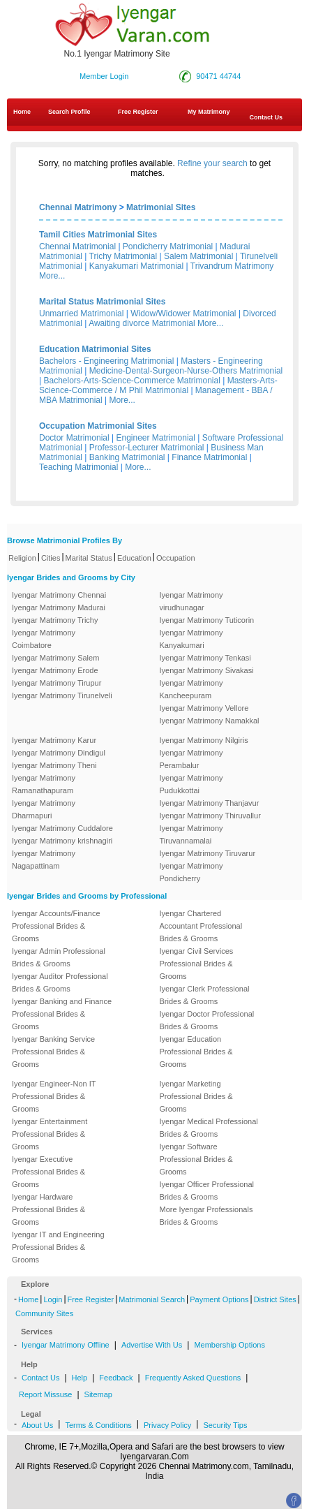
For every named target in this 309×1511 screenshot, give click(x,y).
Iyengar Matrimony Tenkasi (205, 658)
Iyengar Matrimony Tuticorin (207, 620)
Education (134, 558)
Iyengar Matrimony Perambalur (191, 759)
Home (22, 111)
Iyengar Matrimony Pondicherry (191, 872)
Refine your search (212, 163)
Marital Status (89, 558)
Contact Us (40, 1377)
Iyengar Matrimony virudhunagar (191, 601)
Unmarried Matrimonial (81, 313)
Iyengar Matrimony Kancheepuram (191, 689)
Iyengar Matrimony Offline (66, 1345)
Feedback (116, 1377)
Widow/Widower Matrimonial (183, 313)
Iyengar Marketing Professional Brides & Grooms (196, 1096)
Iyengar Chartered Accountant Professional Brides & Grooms (201, 926)
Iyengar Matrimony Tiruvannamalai (191, 834)
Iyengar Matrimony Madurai (58, 607)
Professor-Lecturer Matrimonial (146, 447)
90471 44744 (218, 76)
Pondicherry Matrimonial (168, 246)
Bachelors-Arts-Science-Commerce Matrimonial (131, 380)
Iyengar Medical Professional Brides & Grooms (209, 1127)
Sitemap (98, 1394)
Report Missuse (45, 1394)
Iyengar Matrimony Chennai (59, 595)
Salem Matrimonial (198, 256)
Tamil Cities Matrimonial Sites (98, 234)
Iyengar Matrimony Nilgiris (204, 740)
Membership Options (229, 1345)
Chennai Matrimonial (77, 246)
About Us (37, 1425)
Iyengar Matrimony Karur (54, 740)
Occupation (175, 558)
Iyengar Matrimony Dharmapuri (43, 809)
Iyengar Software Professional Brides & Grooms (196, 1159)
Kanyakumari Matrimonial (136, 266)
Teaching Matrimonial (78, 467)
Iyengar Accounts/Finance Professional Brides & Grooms (56, 926)
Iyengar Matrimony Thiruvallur (210, 815)
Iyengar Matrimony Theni (54, 765)
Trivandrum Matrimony (232, 266)
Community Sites (44, 1313)
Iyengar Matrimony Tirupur (56, 683)
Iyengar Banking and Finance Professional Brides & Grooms (62, 1014)
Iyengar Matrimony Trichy (55, 620)
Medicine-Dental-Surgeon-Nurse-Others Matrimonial (185, 371)
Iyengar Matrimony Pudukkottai (191, 784)
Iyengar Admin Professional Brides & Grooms (58, 957)
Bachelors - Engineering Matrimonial (106, 361)
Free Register (138, 111)
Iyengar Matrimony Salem (55, 658)
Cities (51, 558)
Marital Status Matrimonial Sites (102, 302)
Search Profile (69, 111)
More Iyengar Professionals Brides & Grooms (206, 1215)
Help (80, 1377)
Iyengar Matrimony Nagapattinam (43, 859)
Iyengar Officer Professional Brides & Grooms (207, 1190)
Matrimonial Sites (160, 207)
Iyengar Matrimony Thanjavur (209, 803)
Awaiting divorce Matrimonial (142, 323)
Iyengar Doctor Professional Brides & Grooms (207, 1020)
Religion (22, 558)
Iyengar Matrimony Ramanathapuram (43, 784)
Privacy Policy (167, 1425)
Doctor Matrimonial (74, 438)
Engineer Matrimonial (155, 438)
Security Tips (225, 1425)
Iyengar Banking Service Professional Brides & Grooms (53, 1051)
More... (52, 276)
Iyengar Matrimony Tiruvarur (208, 853)
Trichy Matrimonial (123, 256)
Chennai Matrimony (77, 207)
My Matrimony (209, 111)
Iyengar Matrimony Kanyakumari (191, 638)
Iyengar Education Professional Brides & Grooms (196, 1051)
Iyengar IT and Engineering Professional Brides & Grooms (58, 1247)
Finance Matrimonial (209, 457)
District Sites (275, 1299)
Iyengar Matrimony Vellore (204, 708)
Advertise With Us (151, 1345)
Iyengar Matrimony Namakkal (209, 720)
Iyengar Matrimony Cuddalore (62, 828)
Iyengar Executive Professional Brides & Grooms (48, 1171)
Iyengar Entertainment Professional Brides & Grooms (49, 1134)
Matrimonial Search (152, 1299)
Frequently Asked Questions (193, 1377)
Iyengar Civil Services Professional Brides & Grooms (197, 963)
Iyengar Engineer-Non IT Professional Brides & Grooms (54, 1096)
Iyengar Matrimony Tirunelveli (62, 695)
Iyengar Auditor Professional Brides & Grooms (60, 982)
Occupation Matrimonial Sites (98, 426)
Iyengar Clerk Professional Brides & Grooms (205, 995)
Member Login (104, 76)
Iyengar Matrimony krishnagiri (62, 840)
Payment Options (219, 1299)
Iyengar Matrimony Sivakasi (207, 670)
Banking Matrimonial (127, 457)
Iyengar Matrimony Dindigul (58, 753)
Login (52, 1299)
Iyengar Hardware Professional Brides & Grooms (48, 1209)
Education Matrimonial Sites (95, 349)
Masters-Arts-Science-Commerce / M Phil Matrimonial (158, 385)
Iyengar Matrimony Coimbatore (43, 638)
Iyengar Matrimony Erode (55, 670)
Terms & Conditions (98, 1425)
